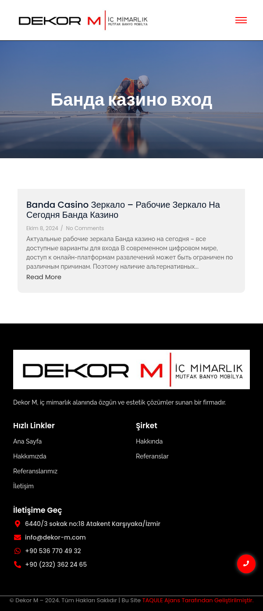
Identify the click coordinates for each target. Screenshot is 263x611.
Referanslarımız (35, 471)
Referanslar (152, 456)
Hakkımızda (29, 456)
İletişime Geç (37, 510)
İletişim (23, 486)
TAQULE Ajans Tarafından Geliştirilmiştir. (197, 600)
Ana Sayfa (27, 441)
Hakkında (149, 441)
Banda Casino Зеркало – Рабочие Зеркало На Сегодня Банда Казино (123, 210)
